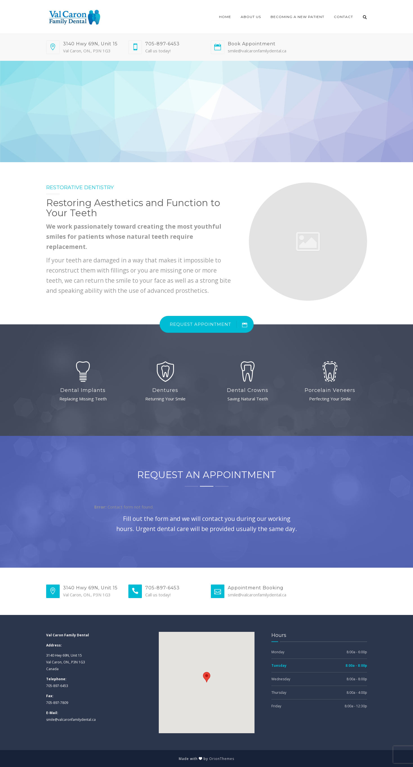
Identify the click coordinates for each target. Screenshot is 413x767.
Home (225, 17)
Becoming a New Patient (297, 17)
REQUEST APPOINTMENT (211, 324)
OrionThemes (221, 758)
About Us (251, 17)
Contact (343, 17)
